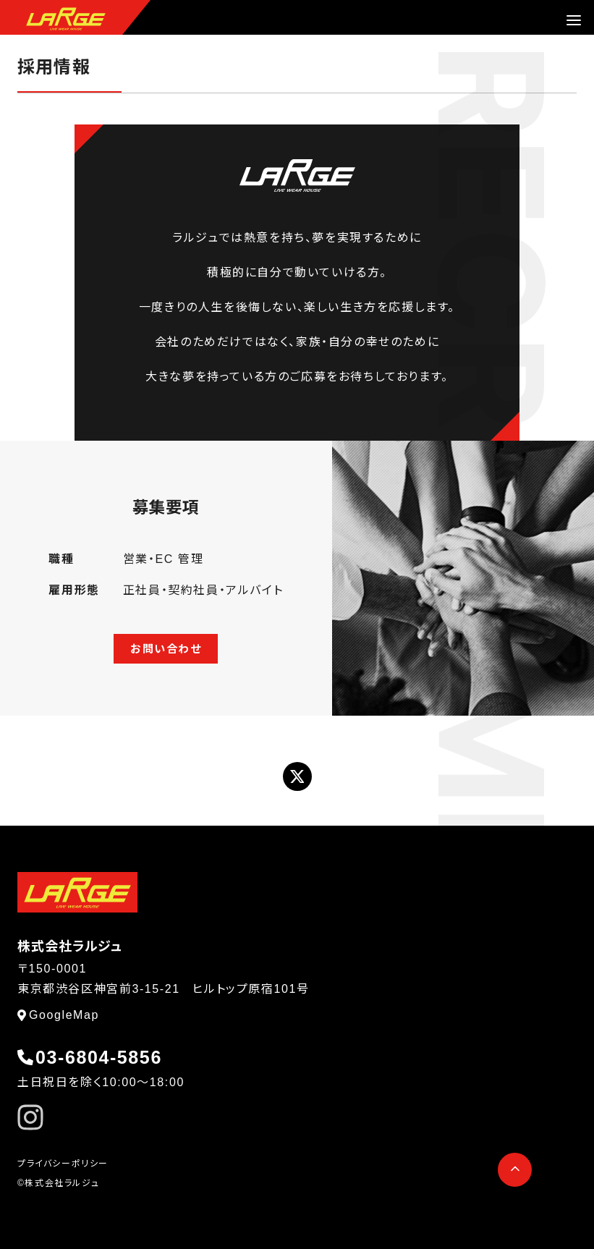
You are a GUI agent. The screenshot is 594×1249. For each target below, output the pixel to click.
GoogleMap (64, 1015)
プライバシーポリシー (63, 1164)
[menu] (573, 20)
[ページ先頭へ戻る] (515, 1170)
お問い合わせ (166, 649)
